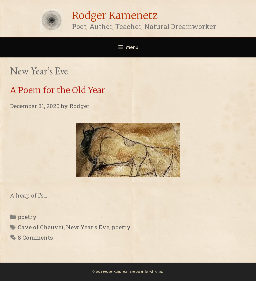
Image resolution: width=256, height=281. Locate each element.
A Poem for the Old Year (57, 90)
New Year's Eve (87, 227)
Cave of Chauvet (41, 227)
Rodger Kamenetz (115, 15)
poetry (27, 217)
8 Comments (35, 237)
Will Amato (156, 271)
